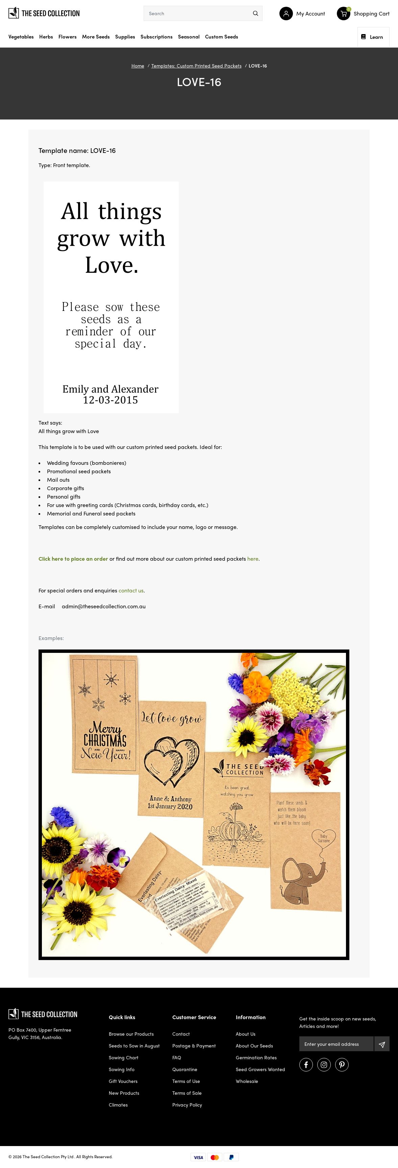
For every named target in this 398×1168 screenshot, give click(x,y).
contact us (131, 590)
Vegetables (21, 36)
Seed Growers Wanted (260, 1069)
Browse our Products (131, 1033)
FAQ (176, 1057)
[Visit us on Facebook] (306, 1064)
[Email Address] (336, 1043)
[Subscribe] (382, 1043)
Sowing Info (121, 1069)
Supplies (125, 36)
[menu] (255, 13)
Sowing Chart (124, 1057)
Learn (372, 36)
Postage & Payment (194, 1045)
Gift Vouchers (123, 1081)
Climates (118, 1104)
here (252, 558)
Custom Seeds (221, 36)
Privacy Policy (187, 1104)
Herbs (46, 36)
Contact (181, 1033)
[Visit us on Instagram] (324, 1064)
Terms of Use (186, 1081)
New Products (124, 1092)
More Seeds (96, 36)
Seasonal (189, 36)
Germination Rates (256, 1057)
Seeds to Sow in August (134, 1045)
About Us (245, 1033)
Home (137, 65)
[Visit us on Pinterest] (342, 1064)
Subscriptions (157, 36)
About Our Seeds (254, 1045)
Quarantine (184, 1069)
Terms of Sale (187, 1092)
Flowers (67, 36)
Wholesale (247, 1081)
